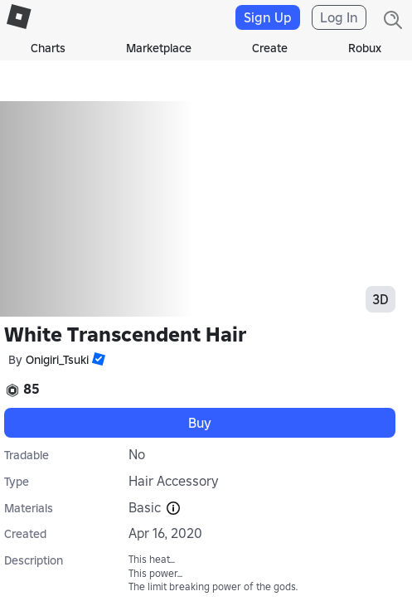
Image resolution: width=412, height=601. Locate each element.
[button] (97, 359)
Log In (339, 17)
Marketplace (158, 48)
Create (270, 48)
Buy (199, 422)
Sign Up (268, 17)
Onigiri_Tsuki (57, 359)
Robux (364, 48)
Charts (48, 48)
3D (380, 299)
